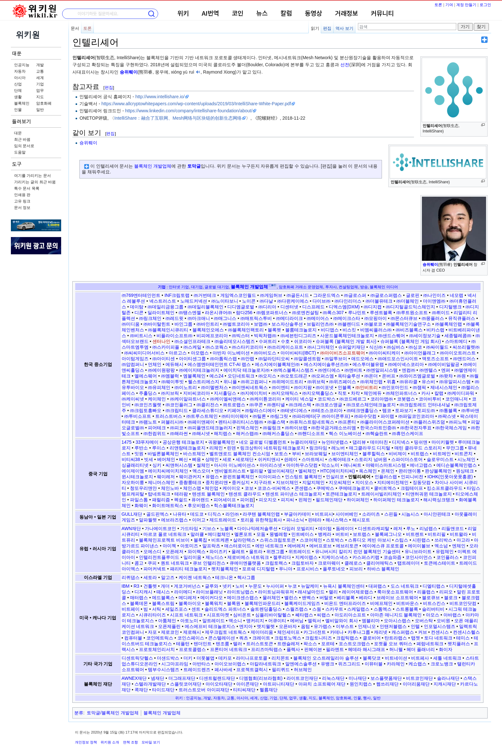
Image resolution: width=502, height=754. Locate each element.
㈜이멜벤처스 (214, 387)
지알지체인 (313, 482)
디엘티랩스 (434, 586)
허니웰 (396, 649)
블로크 (450, 597)
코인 (237, 14)
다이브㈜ (321, 301)
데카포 (225, 658)
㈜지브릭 (170, 393)
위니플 (230, 381)
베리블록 (346, 597)
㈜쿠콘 (256, 404)
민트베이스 (302, 534)
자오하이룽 (133, 482)
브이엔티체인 (344, 453)
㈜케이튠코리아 (265, 398)
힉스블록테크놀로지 (234, 505)
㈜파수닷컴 (365, 416)
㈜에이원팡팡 (161, 370)
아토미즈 (189, 545)
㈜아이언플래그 (420, 352)
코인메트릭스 (159, 637)
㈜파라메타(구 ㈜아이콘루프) (321, 416)
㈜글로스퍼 (355, 295)
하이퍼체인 (358, 499)
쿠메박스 (325, 488)
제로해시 (192, 632)
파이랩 (387, 416)
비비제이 (398, 453)
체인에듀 (373, 393)
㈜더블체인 (407, 301)
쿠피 (152, 563)
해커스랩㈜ (247, 433)
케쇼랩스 (417, 663)
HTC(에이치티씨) (337, 470)
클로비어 (372, 637)
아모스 (432, 614)
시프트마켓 (218, 614)
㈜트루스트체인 (202, 416)
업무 (40, 90)
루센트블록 (381, 312)
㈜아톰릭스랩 (223, 358)
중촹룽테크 (190, 482)
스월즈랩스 (297, 609)
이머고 (199, 519)
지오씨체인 (340, 482)
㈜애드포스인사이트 (398, 358)
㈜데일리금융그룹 (165, 306)
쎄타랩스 (304, 614)
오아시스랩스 (397, 620)
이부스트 (345, 626)
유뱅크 (327, 663)
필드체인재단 (329, 499)
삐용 (196, 459)
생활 (18, 97)
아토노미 (189, 620)
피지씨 (287, 499)
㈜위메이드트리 (287, 381)
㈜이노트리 (185, 387)
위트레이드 (299, 551)
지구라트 (263, 482)
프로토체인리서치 (157, 649)
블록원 (233, 603)
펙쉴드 (181, 499)
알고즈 (167, 577)
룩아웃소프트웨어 (395, 591)
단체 (18, 90)
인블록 (344, 387)
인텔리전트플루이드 (159, 557)
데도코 (197, 514)
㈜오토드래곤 (293, 375)
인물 (18, 109)
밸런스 (291, 597)
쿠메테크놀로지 (354, 488)
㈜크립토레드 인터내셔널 (425, 404)
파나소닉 (295, 519)
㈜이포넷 (325, 387)
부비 (296, 453)
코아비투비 (430, 398)
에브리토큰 (347, 545)
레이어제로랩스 (357, 591)
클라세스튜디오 (207, 410)
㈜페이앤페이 (201, 422)
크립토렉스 (276, 563)
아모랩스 (200, 352)
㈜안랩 (247, 358)
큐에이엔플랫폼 (245, 563)
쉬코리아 (303, 341)
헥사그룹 (246, 577)
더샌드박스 (168, 658)
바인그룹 (183, 324)
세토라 (150, 577)
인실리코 (335, 476)
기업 (40, 84)
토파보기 (404, 410)
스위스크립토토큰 (278, 540)
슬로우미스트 (440, 459)
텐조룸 (222, 643)
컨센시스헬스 (466, 632)
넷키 (227, 586)
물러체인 (271, 597)
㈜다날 (266, 301)
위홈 (391, 381)
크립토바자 (302, 563)
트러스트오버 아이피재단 (204, 689)
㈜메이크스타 (346, 318)
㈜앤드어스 (464, 358)
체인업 (211, 488)
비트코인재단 (419, 678)
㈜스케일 (192, 347)
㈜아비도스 (265, 352)
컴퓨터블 (133, 637)
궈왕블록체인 (221, 442)
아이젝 (169, 545)
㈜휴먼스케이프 (407, 433)
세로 (227, 459)
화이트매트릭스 (167, 505)
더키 (187, 658)
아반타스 (201, 663)
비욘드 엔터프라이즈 (345, 603)
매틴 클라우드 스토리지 (418, 447)
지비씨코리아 (196, 393)
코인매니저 (456, 398)
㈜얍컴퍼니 (133, 364)
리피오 (446, 591)
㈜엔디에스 (329, 370)
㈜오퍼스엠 (323, 375)
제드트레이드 (222, 519)
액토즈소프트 (435, 358)
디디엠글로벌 (240, 306)
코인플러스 (447, 557)
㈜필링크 (272, 427)
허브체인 (303, 669)
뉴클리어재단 (303, 442)
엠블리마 (371, 620)
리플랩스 (426, 591)
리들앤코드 (452, 528)
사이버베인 (347, 514)
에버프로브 (320, 545)
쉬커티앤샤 (269, 459)
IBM (126, 586)
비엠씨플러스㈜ (376, 329)
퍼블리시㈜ (172, 422)
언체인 (154, 364)
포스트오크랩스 (354, 643)
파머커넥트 (154, 568)
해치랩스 (223, 433)
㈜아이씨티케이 (384, 352)
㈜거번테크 (205, 295)
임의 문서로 (24, 146)
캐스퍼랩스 (403, 632)
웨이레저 (166, 476)
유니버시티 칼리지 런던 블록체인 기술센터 (358, 551)
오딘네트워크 (241, 375)
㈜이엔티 (281, 387)
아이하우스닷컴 (302, 465)
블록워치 (214, 603)
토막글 (194, 166)
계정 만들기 (466, 5)
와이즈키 (218, 551)
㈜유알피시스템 (455, 381)
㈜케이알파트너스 (188, 398)
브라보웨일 (316, 453)
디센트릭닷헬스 (137, 658)
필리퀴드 (281, 669)
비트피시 (324, 514)
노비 (239, 586)
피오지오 (268, 499)
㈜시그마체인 (320, 347)
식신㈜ (376, 347)
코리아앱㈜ (381, 398)
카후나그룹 (359, 632)
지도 (40, 97)
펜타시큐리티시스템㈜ (240, 422)
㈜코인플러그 (179, 404)
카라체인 (396, 663)
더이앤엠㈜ (434, 301)
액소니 (235, 620)
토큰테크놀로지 (341, 493)
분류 (78, 712)
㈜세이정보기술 (425, 335)
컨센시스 (440, 632)
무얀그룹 (455, 447)
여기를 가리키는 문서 (32, 175)
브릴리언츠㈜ (320, 324)
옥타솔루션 (349, 375)
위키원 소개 (110, 742)
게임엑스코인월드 (238, 295)
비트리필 (437, 534)
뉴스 (262, 14)
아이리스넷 (271, 465)
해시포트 (361, 519)
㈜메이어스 (318, 318)
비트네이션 (396, 658)
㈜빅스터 (241, 335)
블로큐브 (431, 597)
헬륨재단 (269, 689)
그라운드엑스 (326, 295)
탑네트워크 (159, 493)
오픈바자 (288, 626)
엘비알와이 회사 (341, 620)
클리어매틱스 (379, 563)
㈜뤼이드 (441, 312)
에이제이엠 (133, 470)
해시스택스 (337, 519)
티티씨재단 (244, 689)
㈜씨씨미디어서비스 (144, 352)
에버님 (297, 620)
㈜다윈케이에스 (293, 301)
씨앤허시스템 (179, 465)
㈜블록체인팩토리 (246, 329)
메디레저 (188, 597)
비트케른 (220, 540)
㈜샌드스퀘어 (391, 335)
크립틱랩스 (347, 637)
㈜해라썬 (179, 433)
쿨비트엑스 (385, 488)
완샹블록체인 (438, 470)
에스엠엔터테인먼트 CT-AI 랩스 (219, 364)
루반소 (141, 447)
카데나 (337, 632)
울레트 (238, 551)
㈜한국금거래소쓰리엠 (333, 427)
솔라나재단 (448, 678)
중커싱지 (241, 482)
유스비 (428, 381)
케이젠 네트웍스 (195, 577)
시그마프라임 (174, 663)
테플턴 (183, 643)
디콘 (138, 312)
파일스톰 (139, 499)
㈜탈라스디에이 (260, 410)
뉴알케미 (310, 586)
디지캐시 (143, 591)
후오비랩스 (199, 505)
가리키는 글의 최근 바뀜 (35, 182)
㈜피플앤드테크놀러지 (210, 427)
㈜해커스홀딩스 (278, 433)
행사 (367, 698)
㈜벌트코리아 (236, 324)
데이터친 (379, 442)
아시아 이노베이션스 (234, 465)
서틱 (156, 609)
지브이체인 (287, 482)
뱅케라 (324, 534)
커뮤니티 (382, 14)
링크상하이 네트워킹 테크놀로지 (272, 447)
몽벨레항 (278, 534)
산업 (18, 84)
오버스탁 (424, 620)
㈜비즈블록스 (409, 329)
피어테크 (157, 427)
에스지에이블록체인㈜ (277, 364)
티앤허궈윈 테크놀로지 (429, 493)
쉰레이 (290, 459)
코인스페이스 (190, 637)
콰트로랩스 (234, 404)
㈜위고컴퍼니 (254, 381)
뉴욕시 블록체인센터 (344, 586)
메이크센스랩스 (242, 597)
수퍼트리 (268, 341)
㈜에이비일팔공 (443, 364)
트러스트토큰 (259, 643)
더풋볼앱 (206, 658)
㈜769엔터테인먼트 (141, 295)
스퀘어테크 (339, 459)
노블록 (226, 528)
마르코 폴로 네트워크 (164, 534)
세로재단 (245, 459)
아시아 (20, 77)
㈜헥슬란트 (377, 433)
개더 (165, 586)
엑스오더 (201, 470)
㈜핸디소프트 (311, 433)
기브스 (209, 528)
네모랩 (456, 295)
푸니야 (285, 568)
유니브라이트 (418, 551)
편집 (327, 28)
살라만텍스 (244, 540)
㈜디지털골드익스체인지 (410, 306)
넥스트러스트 (162, 301)
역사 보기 (344, 28)
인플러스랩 (386, 476)
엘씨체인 (307, 470)
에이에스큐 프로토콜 (383, 545)
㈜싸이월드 (437, 347)
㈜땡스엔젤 (190, 312)
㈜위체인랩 (371, 381)
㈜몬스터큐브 (404, 318)
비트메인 (442, 453)
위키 (183, 14)
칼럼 (286, 14)
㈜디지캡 (373, 306)
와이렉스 (197, 551)
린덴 (231, 447)
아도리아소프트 (350, 614)
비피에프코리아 (212, 335)
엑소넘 (441, 545)
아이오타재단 (219, 684)
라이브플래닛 (209, 591)
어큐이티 (277, 620)
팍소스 (310, 643)
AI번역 (210, 14)
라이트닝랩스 (240, 591)
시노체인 (466, 459)
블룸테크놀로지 (301, 329)
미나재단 (358, 678)
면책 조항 (130, 742)
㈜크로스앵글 (328, 404)
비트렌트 (415, 534)
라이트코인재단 (302, 678)
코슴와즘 (392, 557)
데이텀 (325, 528)
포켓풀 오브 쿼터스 (393, 643)
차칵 (355, 393)
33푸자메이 (146, 442)
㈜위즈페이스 (342, 381)
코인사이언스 (418, 557)
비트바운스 (407, 603)
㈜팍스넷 (447, 416)
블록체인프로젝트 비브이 (164, 540)
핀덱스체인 (247, 427)
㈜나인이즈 (434, 295)
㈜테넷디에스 (293, 410)
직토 (342, 393)
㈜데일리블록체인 (205, 306)
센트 (195, 609)
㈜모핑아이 (375, 318)
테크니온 (224, 577)
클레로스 (353, 563)
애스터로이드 (237, 545)
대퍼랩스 (377, 586)
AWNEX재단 (134, 678)
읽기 (315, 28)
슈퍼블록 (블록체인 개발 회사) (346, 341)
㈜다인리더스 (348, 301)
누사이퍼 (275, 586)
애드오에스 (362, 358)
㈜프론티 (347, 422)
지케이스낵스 (334, 557)
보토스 (281, 453)
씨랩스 (323, 614)
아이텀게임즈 (135, 358)
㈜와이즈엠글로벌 (417, 375)
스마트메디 (456, 341)
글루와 (211, 586)
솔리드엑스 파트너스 (225, 609)
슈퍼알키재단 (351, 347)
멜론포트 (243, 534)
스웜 (316, 609)
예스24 (216, 375)
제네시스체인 (443, 387)
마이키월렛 (443, 442)
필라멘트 (335, 649)
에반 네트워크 (269, 545)
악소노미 (330, 465)
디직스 (214, 514)
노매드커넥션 (193, 301)
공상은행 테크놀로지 (183, 442)
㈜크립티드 (177, 410)
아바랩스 (452, 614)
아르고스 (178, 352)
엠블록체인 (194, 375)
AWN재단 (131, 528)
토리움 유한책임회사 (261, 519)
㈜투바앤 (470, 410)
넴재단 (157, 678)
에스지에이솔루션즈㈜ (326, 364)
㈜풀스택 (276, 422)
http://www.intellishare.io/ (160, 96)
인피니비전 (412, 476)
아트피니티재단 (278, 684)
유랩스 (212, 476)
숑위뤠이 (430, 264)
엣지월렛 (266, 626)
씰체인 (203, 465)
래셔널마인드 (311, 591)
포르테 (328, 643)
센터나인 (161, 341)
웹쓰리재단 (387, 684)
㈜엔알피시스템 (382, 370)
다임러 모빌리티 (298, 528)
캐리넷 (380, 632)
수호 (285, 341)
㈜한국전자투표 (416, 427)
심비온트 (242, 614)
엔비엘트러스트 (230, 470)
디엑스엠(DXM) (344, 306)
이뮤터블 (374, 663)
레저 (397, 528)
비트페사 (420, 658)
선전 (344, 64)
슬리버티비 (433, 609)
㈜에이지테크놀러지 (199, 370)
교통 (40, 71)
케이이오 (231, 488)
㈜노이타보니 (224, 301)
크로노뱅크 (442, 663)
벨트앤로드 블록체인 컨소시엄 (239, 453)
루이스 (159, 447)
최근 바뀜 (22, 139)
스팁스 (401, 540)
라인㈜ (232, 514)
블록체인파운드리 (262, 603)
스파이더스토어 (407, 459)
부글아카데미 (297, 514)
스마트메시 (313, 459)
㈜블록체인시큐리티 (168, 329)
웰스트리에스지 (203, 381)
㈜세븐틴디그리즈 (298, 335)
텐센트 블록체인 (208, 493)
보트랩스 (362, 534)
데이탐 (136, 306)
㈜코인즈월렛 (147, 404)
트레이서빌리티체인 (381, 493)
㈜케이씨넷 (133, 398)
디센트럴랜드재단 (217, 678)
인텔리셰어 (463, 264)
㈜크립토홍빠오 (145, 410)
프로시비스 (307, 568)
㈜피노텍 (458, 422)
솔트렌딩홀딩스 (266, 609)
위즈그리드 (349, 663)
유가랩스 (323, 626)
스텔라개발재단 (150, 684)
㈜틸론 (259, 416)
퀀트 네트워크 (175, 563)
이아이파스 (269, 476)
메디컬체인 (219, 534)
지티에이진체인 (393, 482)
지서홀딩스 (225, 393)
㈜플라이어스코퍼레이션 (384, 422)
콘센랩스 (303, 488)
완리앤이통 (410, 470)
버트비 (342, 534)
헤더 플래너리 (421, 649)
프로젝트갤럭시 (252, 669)
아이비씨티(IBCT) (298, 352)
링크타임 (318, 447)
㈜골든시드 (298, 295)
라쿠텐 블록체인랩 (261, 514)
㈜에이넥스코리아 (406, 364)
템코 (386, 410)
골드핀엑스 (157, 514)
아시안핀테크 (437, 514)
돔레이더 (345, 528)
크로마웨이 (329, 563)
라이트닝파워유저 (276, 591)
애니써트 (352, 465)
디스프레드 (313, 306)
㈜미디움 (131, 324)
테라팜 (181, 493)
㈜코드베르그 (352, 398)
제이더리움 (262, 632)
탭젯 (415, 637)
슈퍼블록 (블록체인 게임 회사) (410, 341)
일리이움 (192, 557)
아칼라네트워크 (265, 663)
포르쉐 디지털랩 (258, 568)
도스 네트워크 (405, 586)
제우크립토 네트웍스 (226, 632)
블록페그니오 (388, 534)
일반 (40, 109)
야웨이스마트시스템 (386, 465)
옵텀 (305, 626)
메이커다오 (211, 597)
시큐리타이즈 (152, 614)
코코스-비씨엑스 (273, 488)
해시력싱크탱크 (439, 499)
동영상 (313, 14)
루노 (410, 528)
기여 (449, 5)
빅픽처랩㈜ (265, 335)
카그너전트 (315, 632)
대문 (16, 53)
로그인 (485, 5)
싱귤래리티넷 (135, 465)
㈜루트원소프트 (412, 312)
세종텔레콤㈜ (457, 335)
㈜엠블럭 (170, 375)
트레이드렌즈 (196, 669)
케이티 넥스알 (299, 398)
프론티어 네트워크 (228, 649)
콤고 (138, 563)
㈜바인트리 (208, 324)
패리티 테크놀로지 (188, 568)
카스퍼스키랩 (365, 557)
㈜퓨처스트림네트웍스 (311, 422)
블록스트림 (163, 603)
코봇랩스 (406, 398)
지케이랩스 (306, 557)
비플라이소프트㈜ (174, 335)
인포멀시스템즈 (439, 626)
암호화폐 (44, 103)
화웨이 (141, 505)
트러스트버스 (168, 416)
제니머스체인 (161, 482)
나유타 (179, 514)
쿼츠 (243, 637)
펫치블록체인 (224, 568)
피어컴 (247, 499)
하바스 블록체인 (383, 568)
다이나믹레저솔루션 (257, 528)
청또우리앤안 (143, 488)
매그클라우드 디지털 (370, 447)
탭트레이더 (408, 563)
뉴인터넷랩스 (334, 442)
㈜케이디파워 (460, 393)
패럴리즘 (161, 499)
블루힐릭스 (373, 453)
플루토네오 (334, 568)
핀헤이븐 (313, 649)
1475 (127, 442)
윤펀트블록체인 (238, 476)
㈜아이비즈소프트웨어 (342, 352)
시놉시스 (410, 514)
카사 (425, 393)
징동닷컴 (422, 482)
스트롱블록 (407, 609)
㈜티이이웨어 (235, 416)
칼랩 (438, 393)
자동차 (20, 71)
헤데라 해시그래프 (366, 649)
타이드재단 (163, 689)
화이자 (445, 649)
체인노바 (170, 488)
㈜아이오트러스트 (458, 352)
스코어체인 (311, 540)
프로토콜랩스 (192, 649)
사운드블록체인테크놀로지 (347, 335)
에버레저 (296, 545)
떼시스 (163, 591)
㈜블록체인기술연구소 (408, 324)
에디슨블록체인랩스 (456, 465)
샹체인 (212, 459)
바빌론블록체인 (163, 453)
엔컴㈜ (408, 370)
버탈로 (326, 597)
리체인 (216, 447)
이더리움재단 (416, 684)
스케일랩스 (358, 609)
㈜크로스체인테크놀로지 (371, 404)
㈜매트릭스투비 (256, 318)
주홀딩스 (148, 393)
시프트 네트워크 (186, 614)
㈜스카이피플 (165, 347)
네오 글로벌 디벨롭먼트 (263, 442)
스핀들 (391, 514)
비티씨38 (131, 459)
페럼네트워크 (430, 643)
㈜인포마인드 (395, 387)
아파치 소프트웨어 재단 (322, 684)
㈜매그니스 (225, 318)
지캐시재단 (444, 684)
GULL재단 (132, 514)
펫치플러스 (459, 643)
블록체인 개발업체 (152, 166)
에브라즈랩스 (174, 519)
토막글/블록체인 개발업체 (113, 712)
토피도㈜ (426, 410)
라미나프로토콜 (251, 658)
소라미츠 (371, 514)
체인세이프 (288, 632)
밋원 (138, 453)
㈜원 (461, 375)
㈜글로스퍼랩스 (386, 295)
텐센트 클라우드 (245, 493)
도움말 (20, 152)
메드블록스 (163, 597)
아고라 (463, 540)
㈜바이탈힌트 (156, 324)
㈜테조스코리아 (327, 410)
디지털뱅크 (450, 306)
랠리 (333, 591)
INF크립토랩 (177, 295)
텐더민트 (203, 643)
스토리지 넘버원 (370, 459)
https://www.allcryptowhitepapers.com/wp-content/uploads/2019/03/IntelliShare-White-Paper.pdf (196, 103)
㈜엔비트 (353, 370)
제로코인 (170, 632)
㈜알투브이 (336, 358)
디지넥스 (401, 442)
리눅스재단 (333, 678)
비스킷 (349, 329)
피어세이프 (225, 499)
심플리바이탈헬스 (273, 614)
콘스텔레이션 (221, 637)
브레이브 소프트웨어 (397, 597)
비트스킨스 (434, 603)
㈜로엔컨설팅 (305, 312)
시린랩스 (421, 540)
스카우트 (334, 609)
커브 (422, 632)
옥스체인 (368, 470)
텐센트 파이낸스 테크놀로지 (293, 493)
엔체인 (459, 545)
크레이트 (261, 637)
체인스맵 (192, 488)
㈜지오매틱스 (284, 393)
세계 (40, 77)
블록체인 (21, 103)
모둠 (260, 534)
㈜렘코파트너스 (272, 312)
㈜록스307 (333, 312)
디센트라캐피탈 (373, 528)
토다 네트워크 (438, 637)
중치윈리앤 (217, 482)
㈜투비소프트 (137, 416)
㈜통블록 (448, 410)
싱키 (156, 465)
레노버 (338, 447)
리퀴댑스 (131, 577)
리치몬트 (280, 658)
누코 (292, 586)
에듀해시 (174, 364)
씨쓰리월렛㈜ (466, 347)
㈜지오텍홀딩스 (318, 393)
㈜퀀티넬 (276, 404)
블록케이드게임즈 (302, 603)
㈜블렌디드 (349, 324)
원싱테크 (465, 470)
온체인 (387, 470)
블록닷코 (372, 658)
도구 (16, 164)
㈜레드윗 (174, 318)
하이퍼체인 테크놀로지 (396, 499)
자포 (152, 632)
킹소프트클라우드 (445, 488)
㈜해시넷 (201, 433)
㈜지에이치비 (253, 393)
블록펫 (274, 329)
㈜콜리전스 (208, 404)
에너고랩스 (421, 465)
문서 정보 (22, 207)
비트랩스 (420, 453)
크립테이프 (412, 488)
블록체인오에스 (208, 329)
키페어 (234, 410)
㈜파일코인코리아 (416, 416)
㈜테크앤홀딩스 (362, 410)
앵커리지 (255, 620)
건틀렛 (150, 586)
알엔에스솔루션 (301, 663)
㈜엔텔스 (428, 370)
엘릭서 (314, 620)
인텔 (415, 626)
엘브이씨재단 (280, 470)
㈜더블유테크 (379, 301)
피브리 (356, 568)
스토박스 (335, 540)
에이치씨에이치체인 (168, 470)
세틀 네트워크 (447, 658)
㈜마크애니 (199, 318)
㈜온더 (371, 375)
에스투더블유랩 (368, 364)
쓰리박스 (443, 540)
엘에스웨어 (145, 375)
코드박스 (327, 398)
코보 (249, 488)
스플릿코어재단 (185, 684)
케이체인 (157, 398)
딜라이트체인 (161, 312)
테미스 (463, 637)
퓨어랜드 (200, 499)
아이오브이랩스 (230, 663)
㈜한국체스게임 (451, 427)
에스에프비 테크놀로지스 (210, 626)
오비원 (443, 620)
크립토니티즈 (318, 637)
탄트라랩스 (396, 637)
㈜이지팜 (303, 387)
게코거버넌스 (187, 586)
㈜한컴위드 (154, 433)
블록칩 (200, 540)
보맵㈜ (260, 324)
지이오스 (364, 482)
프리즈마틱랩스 (266, 649)
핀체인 (305, 499)
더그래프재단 (181, 678)
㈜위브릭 (316, 381)
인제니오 (367, 626)
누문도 (255, 586)
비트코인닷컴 (462, 603)
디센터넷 (289, 306)
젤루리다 (282, 557)
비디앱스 (330, 329)
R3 (136, 586)
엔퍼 (445, 370)
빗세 (148, 459)
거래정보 (346, 14)
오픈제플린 (169, 626)
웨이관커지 (190, 476)
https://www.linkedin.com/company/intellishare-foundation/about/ (189, 110)
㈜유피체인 (159, 387)
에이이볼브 (419, 545)
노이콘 (248, 301)
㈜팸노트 (148, 422)
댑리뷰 (359, 442)
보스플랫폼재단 (386, 678)
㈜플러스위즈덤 (429, 422)
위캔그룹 (275, 551)
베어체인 (166, 459)
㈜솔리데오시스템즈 (235, 341)
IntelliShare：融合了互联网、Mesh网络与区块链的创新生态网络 (178, 118)
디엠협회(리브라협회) (260, 678)
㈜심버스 (396, 347)
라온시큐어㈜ (218, 312)
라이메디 (183, 591)
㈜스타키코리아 (247, 347)
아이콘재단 (247, 684)
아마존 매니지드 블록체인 (396, 614)
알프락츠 (211, 545)
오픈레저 (174, 551)
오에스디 (152, 551)
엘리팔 (256, 470)
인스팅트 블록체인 (303, 476)
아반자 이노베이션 (231, 352)
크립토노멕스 (287, 637)
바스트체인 (194, 453)
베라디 (365, 597)
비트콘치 (464, 453)
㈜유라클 (408, 381)
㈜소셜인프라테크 (192, 341)
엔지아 (246, 626)
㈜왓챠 (446, 375)
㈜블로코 (373, 324)
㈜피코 (176, 427)
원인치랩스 (361, 684)
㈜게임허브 (271, 295)
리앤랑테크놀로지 (188, 447)
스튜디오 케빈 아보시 (369, 540)
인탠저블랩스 (393, 626)
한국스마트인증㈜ (378, 427)
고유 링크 (22, 201)
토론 (438, 5)
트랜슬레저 (288, 643)
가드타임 (189, 528)
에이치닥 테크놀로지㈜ (246, 370)
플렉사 (293, 649)
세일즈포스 (176, 609)
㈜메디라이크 (289, 318)
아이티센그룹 (192, 358)
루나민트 (357, 312)
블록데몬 (139, 603)
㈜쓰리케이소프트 (285, 347)
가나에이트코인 (160, 528)
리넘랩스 (428, 528)
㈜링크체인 (150, 318)
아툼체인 (167, 620)
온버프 (388, 375)
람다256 (244, 312)
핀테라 (314, 519)
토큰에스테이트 (439, 563)
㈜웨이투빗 (172, 381)
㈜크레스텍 (300, 404)
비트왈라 (459, 534)
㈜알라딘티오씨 (274, 358)
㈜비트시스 (141, 335)
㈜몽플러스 (433, 318)
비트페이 (131, 609)
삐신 (183, 459)
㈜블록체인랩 (448, 324)
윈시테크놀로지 (137, 476)
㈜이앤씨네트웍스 (250, 387)
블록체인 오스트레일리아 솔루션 (326, 658)
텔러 (237, 643)
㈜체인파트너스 (401, 393)
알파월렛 (148, 519)
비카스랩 (435, 329)
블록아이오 (190, 603)
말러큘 (197, 534)
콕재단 (141, 689)
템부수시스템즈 (163, 669)
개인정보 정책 (86, 742)
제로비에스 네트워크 (248, 557)
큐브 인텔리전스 (209, 563)
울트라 (256, 551)
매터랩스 (139, 597)
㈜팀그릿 (279, 416)
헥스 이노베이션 (345, 433)
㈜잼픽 (419, 387)
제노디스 (214, 557)
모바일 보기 (151, 742)
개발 (40, 65)
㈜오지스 (267, 375)
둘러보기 (21, 121)
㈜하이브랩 (296, 427)
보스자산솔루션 (287, 324)
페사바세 (223, 669)
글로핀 (412, 295)
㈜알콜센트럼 (307, 358)
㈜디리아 (267, 306)
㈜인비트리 (366, 387)
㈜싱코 (415, 347)
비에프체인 (381, 603)
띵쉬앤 (420, 442)
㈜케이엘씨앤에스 (228, 398)
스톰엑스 (383, 609)
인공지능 (21, 65)
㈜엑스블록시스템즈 (293, 370)
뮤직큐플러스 (461, 318)
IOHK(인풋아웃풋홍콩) (450, 476)
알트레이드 (213, 620)
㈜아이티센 (163, 358)
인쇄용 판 (22, 195)
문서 (75, 28)
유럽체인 (445, 551)
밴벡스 (308, 597)
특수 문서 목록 (26, 188)
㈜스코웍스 (217, 347)
